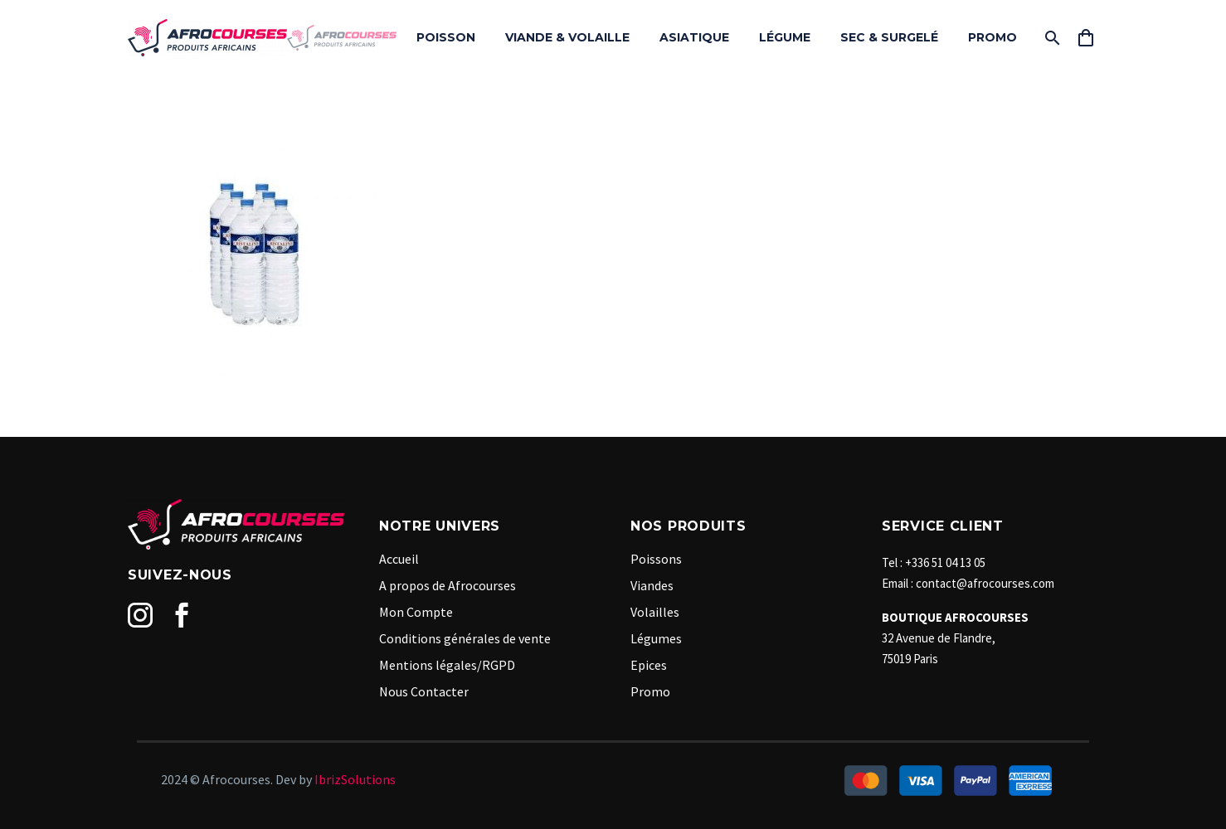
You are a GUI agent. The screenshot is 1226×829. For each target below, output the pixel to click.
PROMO (992, 37)
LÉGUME (784, 37)
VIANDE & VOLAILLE (567, 37)
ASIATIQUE (694, 37)
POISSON (445, 37)
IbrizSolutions (355, 779)
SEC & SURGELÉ (889, 37)
